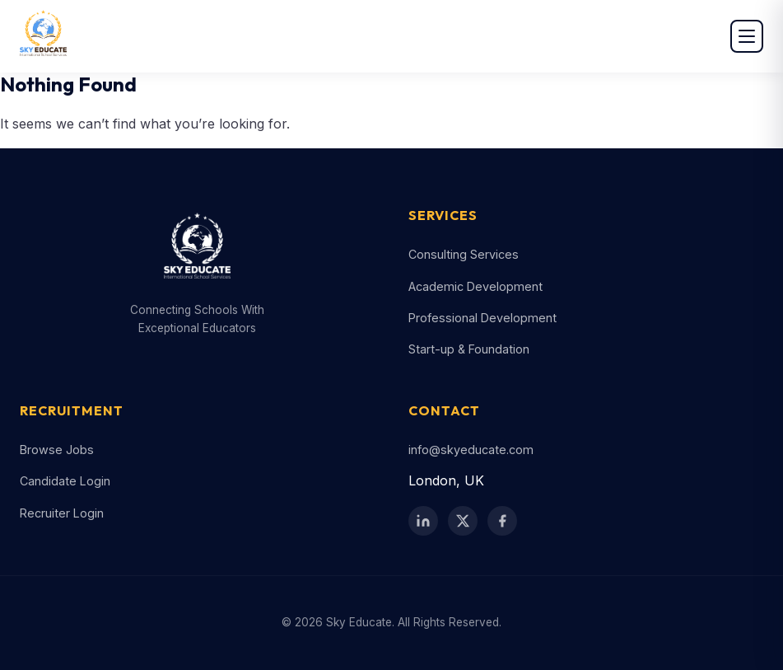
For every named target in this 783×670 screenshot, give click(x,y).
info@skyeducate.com (471, 450)
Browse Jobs (57, 450)
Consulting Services (463, 254)
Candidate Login (65, 481)
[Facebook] (502, 521)
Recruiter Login (62, 513)
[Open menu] (746, 36)
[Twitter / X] (463, 521)
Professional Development (482, 318)
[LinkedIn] (423, 521)
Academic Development (475, 286)
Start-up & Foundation (468, 349)
